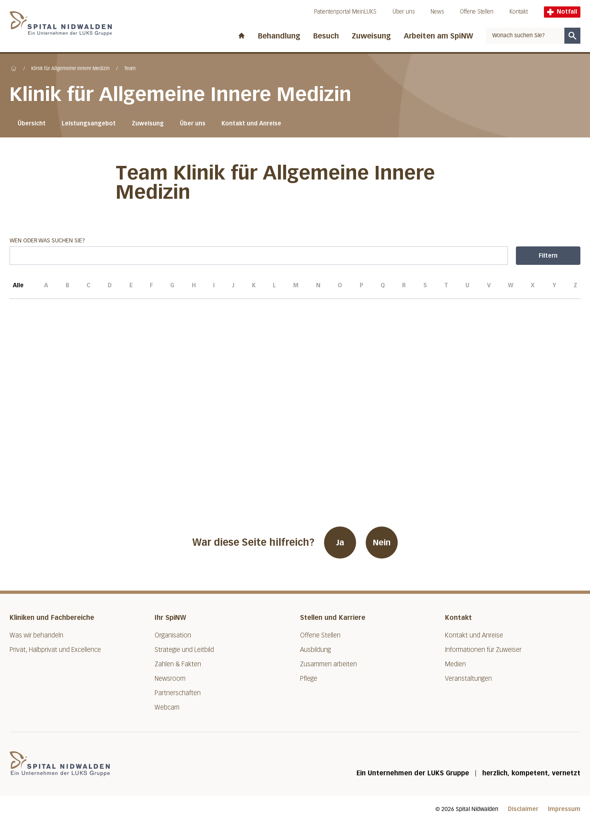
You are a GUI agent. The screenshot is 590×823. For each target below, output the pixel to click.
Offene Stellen (476, 11)
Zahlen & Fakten (178, 664)
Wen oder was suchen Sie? (259, 251)
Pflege (308, 678)
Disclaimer (523, 809)
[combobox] (525, 36)
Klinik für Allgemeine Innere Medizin (70, 69)
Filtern (548, 255)
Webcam (167, 707)
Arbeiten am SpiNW (438, 36)
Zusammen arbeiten (328, 664)
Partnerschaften (178, 693)
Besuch (326, 36)
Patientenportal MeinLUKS (345, 11)
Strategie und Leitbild (184, 650)
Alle (18, 290)
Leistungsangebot (89, 123)
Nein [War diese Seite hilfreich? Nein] (382, 542)
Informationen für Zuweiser (483, 650)
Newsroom (170, 678)
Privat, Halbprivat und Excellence (55, 650)
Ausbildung (315, 650)
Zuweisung (371, 36)
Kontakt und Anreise (251, 123)
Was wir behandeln (36, 635)
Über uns (404, 11)
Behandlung (279, 36)
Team (130, 69)
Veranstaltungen (468, 678)
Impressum (564, 809)
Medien (455, 664)
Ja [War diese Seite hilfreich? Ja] (340, 542)
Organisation (173, 635)
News (437, 11)
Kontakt (518, 11)
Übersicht (32, 123)
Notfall (562, 11)
